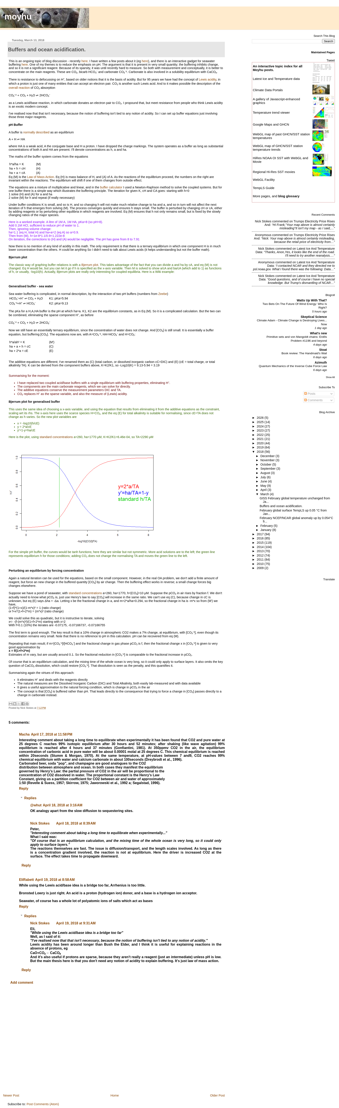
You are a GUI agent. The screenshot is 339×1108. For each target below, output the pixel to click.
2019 (260, 447)
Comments (313, 400)
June (264, 481)
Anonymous (263, 235)
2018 (260, 451)
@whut (36, 805)
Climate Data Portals (268, 90)
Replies (30, 798)
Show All (330, 377)
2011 (260, 559)
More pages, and (276, 196)
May (264, 485)
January (266, 530)
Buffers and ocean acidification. (281, 506)
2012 (260, 555)
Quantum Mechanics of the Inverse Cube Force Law (293, 366)
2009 (260, 568)
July (264, 477)
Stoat (323, 349)
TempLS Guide (263, 188)
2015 (260, 542)
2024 (260, 426)
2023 (260, 430)
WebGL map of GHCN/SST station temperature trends (278, 147)
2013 (260, 551)
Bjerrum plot (89, 265)
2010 (260, 564)
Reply (23, 788)
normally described (36, 132)
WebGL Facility (264, 179)
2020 (260, 443)
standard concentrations (56, 437)
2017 (260, 534)
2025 (260, 422)
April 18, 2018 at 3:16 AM (62, 805)
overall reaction (19, 87)
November (268, 460)
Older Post (217, 1095)
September (269, 468)
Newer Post (11, 1095)
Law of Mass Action (40, 177)
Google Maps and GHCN (271, 124)
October (266, 464)
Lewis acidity (207, 79)
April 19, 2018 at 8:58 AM (55, 880)
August (266, 473)
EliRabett (26, 880)
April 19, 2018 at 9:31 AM (76, 923)
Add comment (21, 982)
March (265, 494)
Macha (24, 734)
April (264, 490)
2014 (260, 547)
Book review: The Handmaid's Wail (304, 353)
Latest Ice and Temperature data (277, 79)
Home (114, 1095)
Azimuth (321, 362)
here (85, 61)
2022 (260, 435)
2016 (260, 538)
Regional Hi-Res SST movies (274, 172)
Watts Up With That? (312, 300)
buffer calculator (111, 187)
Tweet (330, 60)
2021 (260, 439)
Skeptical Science (314, 317)
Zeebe (162, 294)
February (267, 525)
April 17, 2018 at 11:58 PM (51, 734)
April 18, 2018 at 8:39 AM (76, 823)
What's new (318, 333)
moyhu (18, 16)
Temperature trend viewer (271, 112)
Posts (309, 393)
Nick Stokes (40, 823)
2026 (260, 417)
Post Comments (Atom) (43, 1104)
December (268, 456)
